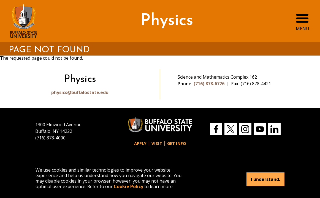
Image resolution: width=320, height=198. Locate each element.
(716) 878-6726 (209, 84)
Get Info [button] (176, 143)
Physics (166, 21)
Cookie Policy (128, 186)
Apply (140, 143)
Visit (156, 143)
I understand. (265, 179)
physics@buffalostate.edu (80, 92)
